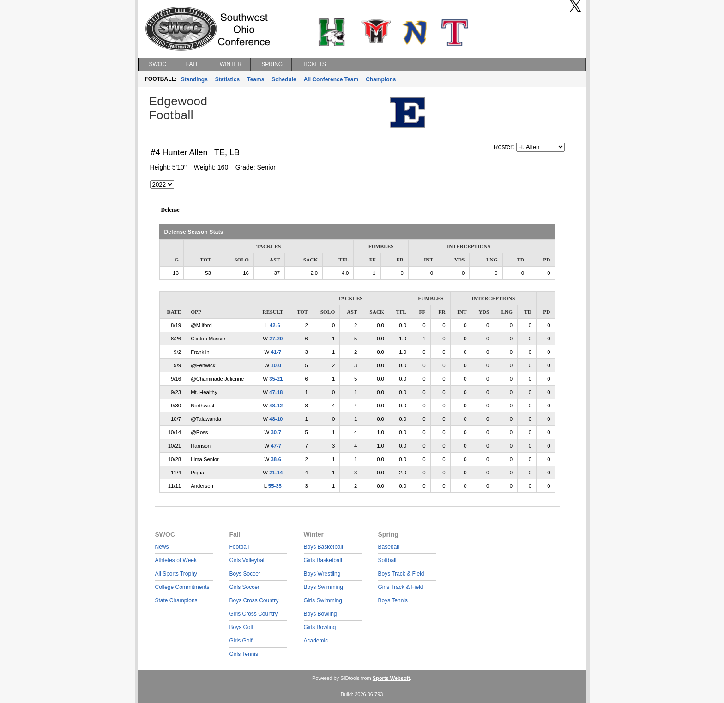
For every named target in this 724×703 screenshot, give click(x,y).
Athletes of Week (176, 560)
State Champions (176, 600)
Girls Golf (241, 640)
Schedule (284, 79)
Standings (194, 79)
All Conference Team (331, 79)
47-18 (276, 392)
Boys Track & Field (401, 573)
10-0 (276, 365)
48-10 (276, 419)
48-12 (276, 405)
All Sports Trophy (176, 573)
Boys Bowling (320, 614)
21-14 (276, 472)
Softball (387, 560)
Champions (381, 79)
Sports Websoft (391, 678)
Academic (316, 640)
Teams (255, 79)
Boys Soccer (244, 573)
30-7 (276, 432)
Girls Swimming (323, 600)
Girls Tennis (243, 654)
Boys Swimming (323, 587)
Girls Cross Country (253, 614)
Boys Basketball (323, 547)
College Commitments (182, 587)
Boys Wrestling (322, 573)
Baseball (388, 547)
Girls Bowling (320, 627)
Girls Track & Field (400, 587)
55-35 (275, 486)
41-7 (276, 352)
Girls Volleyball (247, 560)
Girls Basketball (323, 560)
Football (239, 547)
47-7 (276, 445)
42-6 (275, 325)
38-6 (276, 459)
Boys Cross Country (254, 600)
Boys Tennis (393, 600)
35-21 (276, 379)
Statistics (227, 79)
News (162, 547)
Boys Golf (241, 627)
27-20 (276, 338)
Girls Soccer (244, 587)
